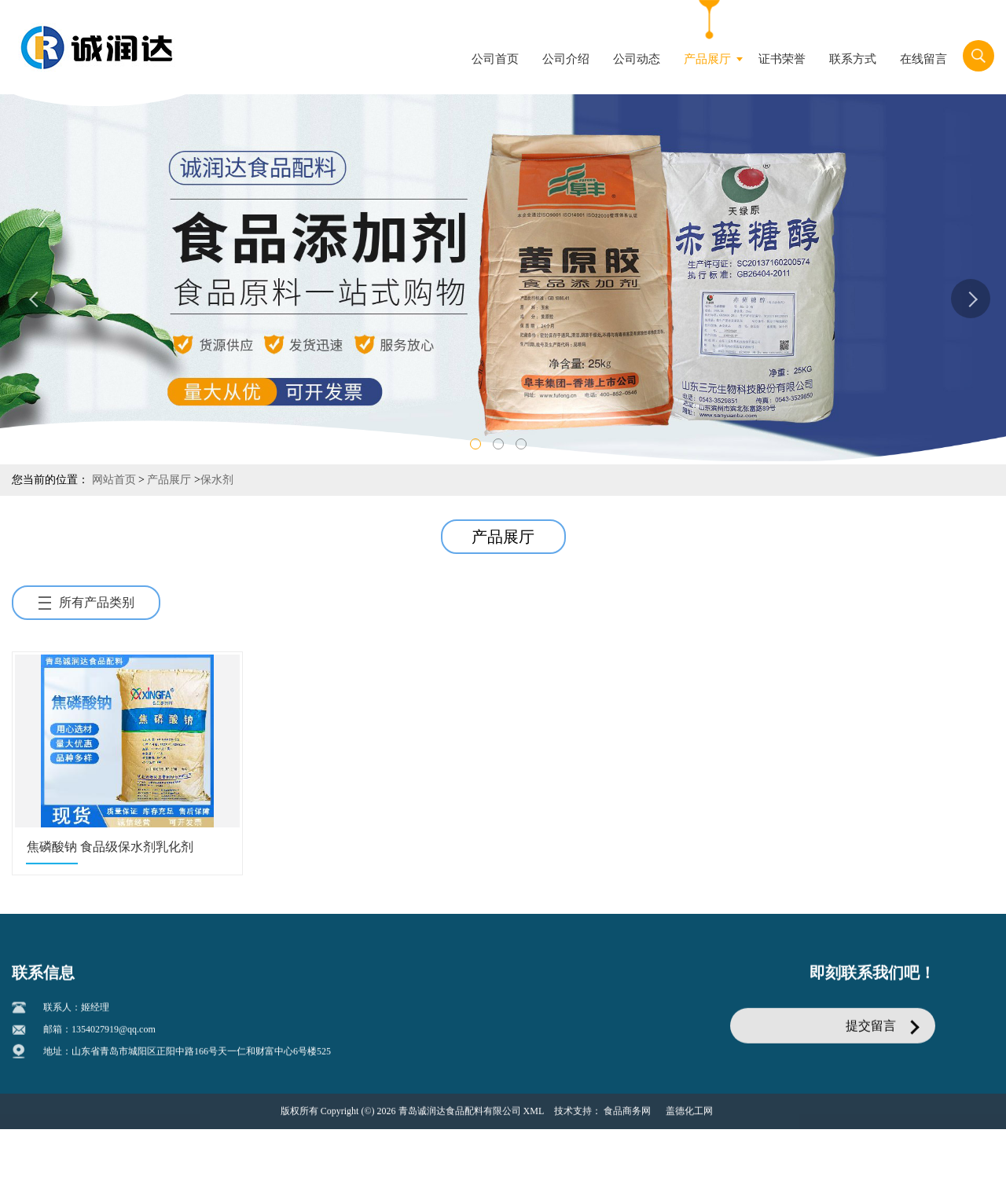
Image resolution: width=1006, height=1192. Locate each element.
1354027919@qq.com (114, 1033)
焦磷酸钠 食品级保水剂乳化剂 (110, 846)
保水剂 (216, 480)
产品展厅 (169, 480)
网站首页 (114, 480)
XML (534, 1114)
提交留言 (871, 1029)
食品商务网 (627, 1114)
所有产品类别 (86, 602)
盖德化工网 (689, 1114)
